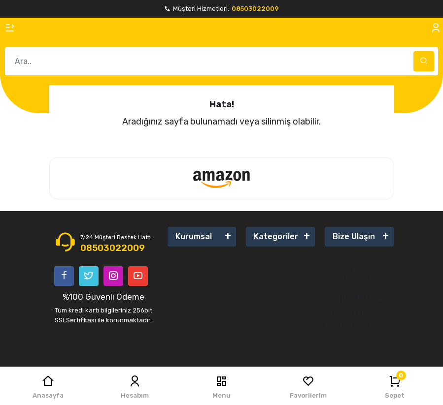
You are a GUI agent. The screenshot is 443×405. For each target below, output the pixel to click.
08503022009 (255, 8)
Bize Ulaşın (354, 236)
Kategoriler (276, 236)
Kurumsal (193, 236)
